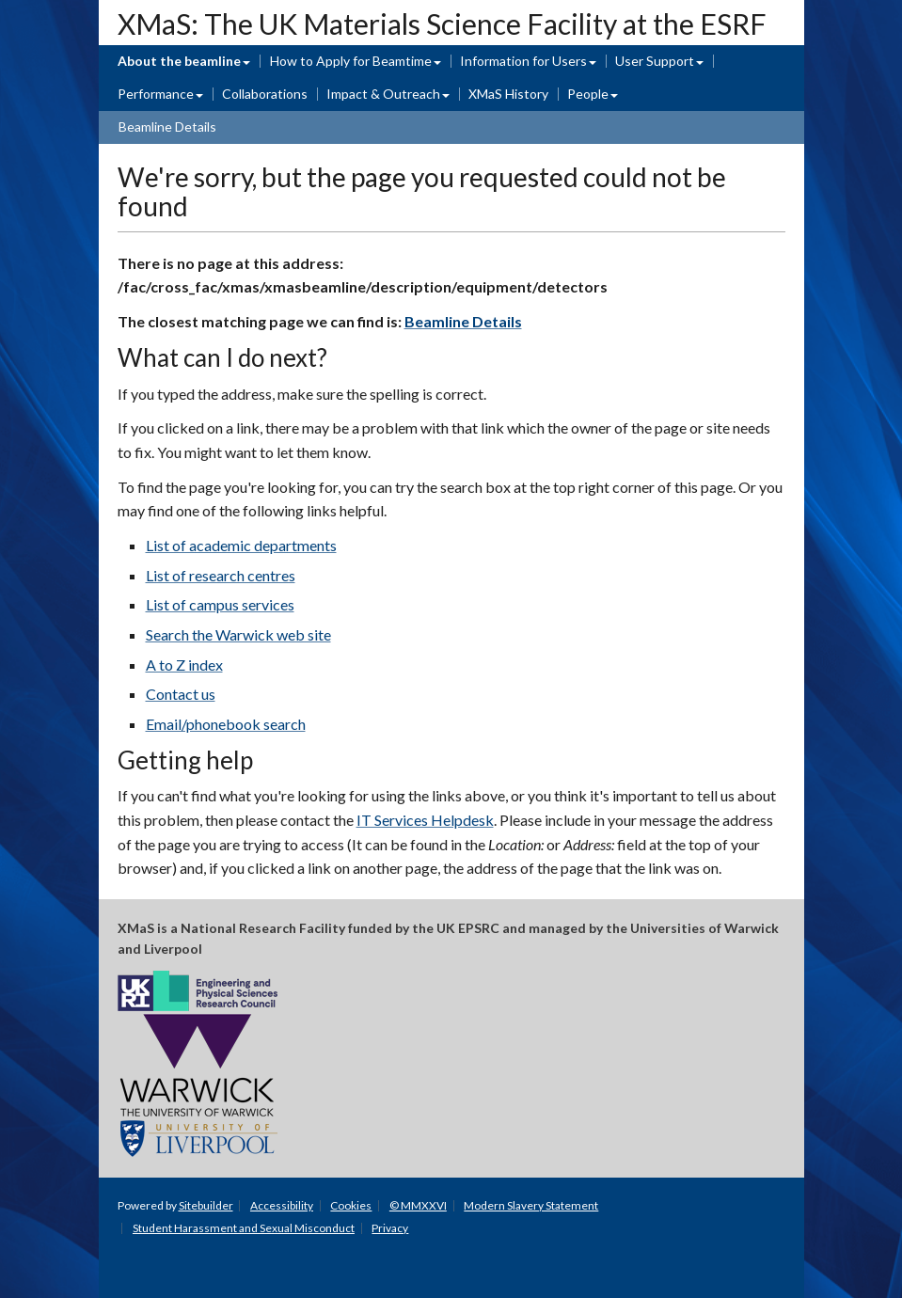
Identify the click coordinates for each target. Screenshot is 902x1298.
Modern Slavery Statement (531, 1205)
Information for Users (523, 61)
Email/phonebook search (226, 724)
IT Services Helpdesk (425, 820)
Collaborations (265, 94)
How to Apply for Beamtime (351, 61)
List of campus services (220, 604)
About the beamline (179, 61)
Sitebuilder (206, 1205)
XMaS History (508, 94)
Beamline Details (167, 127)
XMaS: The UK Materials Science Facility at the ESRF (442, 23)
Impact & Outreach (383, 94)
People (588, 94)
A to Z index (184, 664)
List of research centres (220, 575)
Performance (156, 94)
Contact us (180, 694)
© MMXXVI (418, 1205)
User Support (654, 61)
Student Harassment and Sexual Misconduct (244, 1228)
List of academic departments (241, 545)
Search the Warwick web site (238, 634)
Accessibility (281, 1205)
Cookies (351, 1205)
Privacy (390, 1228)
